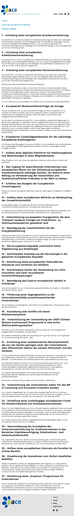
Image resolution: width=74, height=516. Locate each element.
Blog (61, 14)
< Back (4, 21)
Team (55, 14)
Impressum (57, 506)
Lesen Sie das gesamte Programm (16, 25)
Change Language (9, 29)
